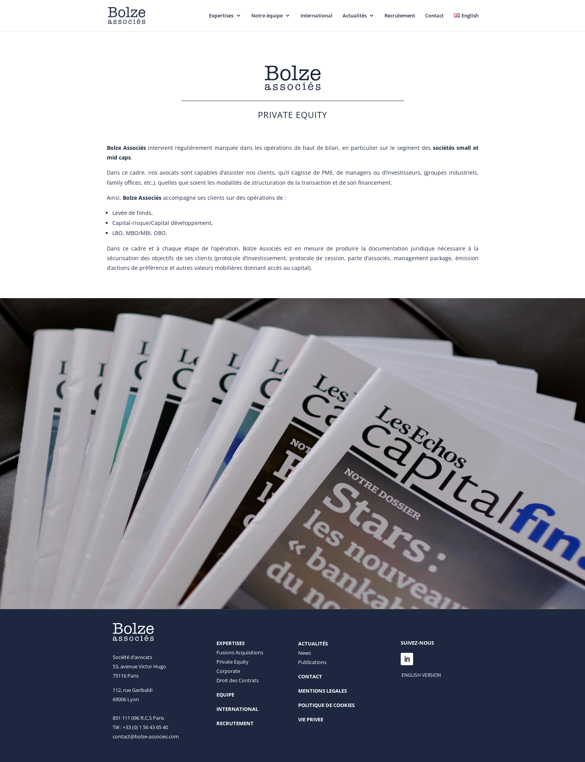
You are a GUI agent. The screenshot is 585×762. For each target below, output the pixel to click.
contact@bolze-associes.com (146, 736)
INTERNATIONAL (237, 708)
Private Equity (232, 661)
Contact (434, 16)
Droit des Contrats (237, 680)
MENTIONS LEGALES (322, 690)
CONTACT (310, 676)
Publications (312, 662)
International (316, 16)
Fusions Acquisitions (239, 652)
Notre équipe (267, 16)
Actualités (355, 16)
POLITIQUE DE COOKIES (326, 705)
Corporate (228, 671)
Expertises (221, 16)
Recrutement (399, 16)
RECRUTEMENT (235, 723)
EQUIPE (225, 694)
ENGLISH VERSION (421, 675)
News (304, 652)
